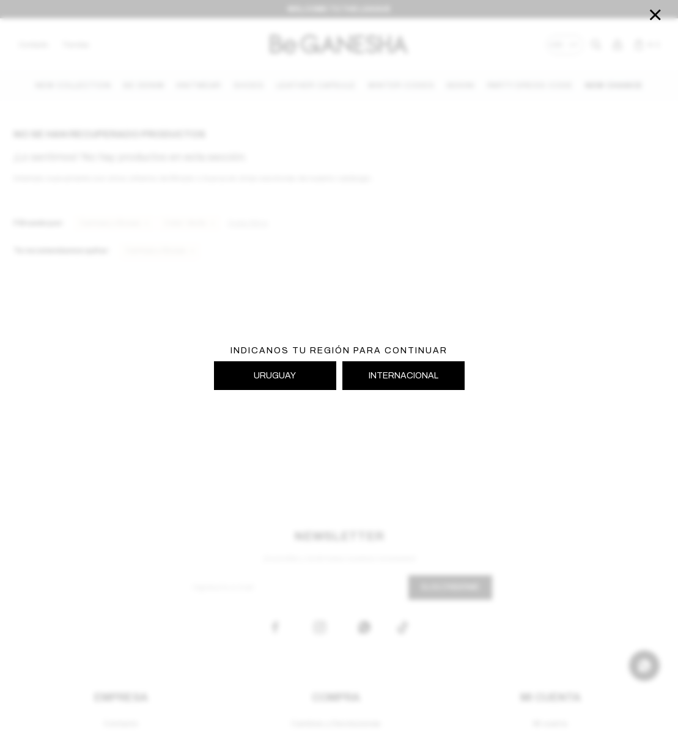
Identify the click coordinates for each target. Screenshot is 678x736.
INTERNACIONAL (403, 375)
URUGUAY (275, 375)
